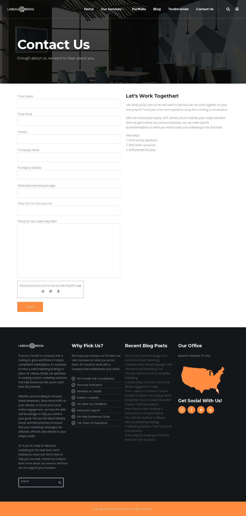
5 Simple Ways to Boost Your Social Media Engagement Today (147, 384)
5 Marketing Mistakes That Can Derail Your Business (148, 429)
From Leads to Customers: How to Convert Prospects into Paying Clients (148, 393)
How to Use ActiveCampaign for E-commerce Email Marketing (146, 358)
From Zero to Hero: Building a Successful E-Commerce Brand (144, 411)
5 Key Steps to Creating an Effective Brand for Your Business (147, 437)
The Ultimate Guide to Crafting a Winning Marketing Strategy (145, 420)
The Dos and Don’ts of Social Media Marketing (147, 375)
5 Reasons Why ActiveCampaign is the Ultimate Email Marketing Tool (148, 367)
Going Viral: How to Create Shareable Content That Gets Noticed (148, 402)
